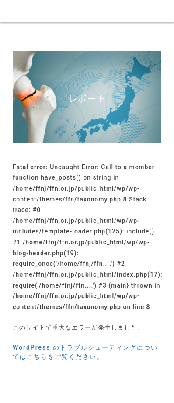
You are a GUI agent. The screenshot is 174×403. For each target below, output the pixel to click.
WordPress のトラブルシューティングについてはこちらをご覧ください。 (85, 352)
